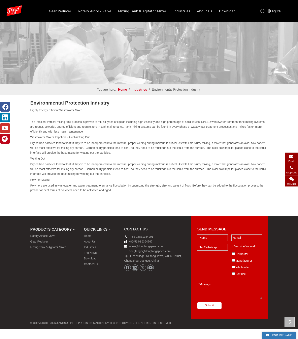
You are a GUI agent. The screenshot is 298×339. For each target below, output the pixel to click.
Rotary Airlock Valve (94, 11)
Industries (181, 11)
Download (227, 11)
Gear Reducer (60, 11)
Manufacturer (242, 270)
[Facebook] (127, 277)
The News (90, 262)
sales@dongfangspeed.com (144, 256)
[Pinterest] (5, 139)
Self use (239, 283)
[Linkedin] (135, 277)
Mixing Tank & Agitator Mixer (142, 11)
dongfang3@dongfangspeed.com (150, 260)
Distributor (240, 263)
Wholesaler (241, 277)
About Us (204, 11)
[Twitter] (143, 277)
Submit (209, 315)
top (290, 322)
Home (87, 245)
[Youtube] (150, 277)
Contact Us (91, 273)
